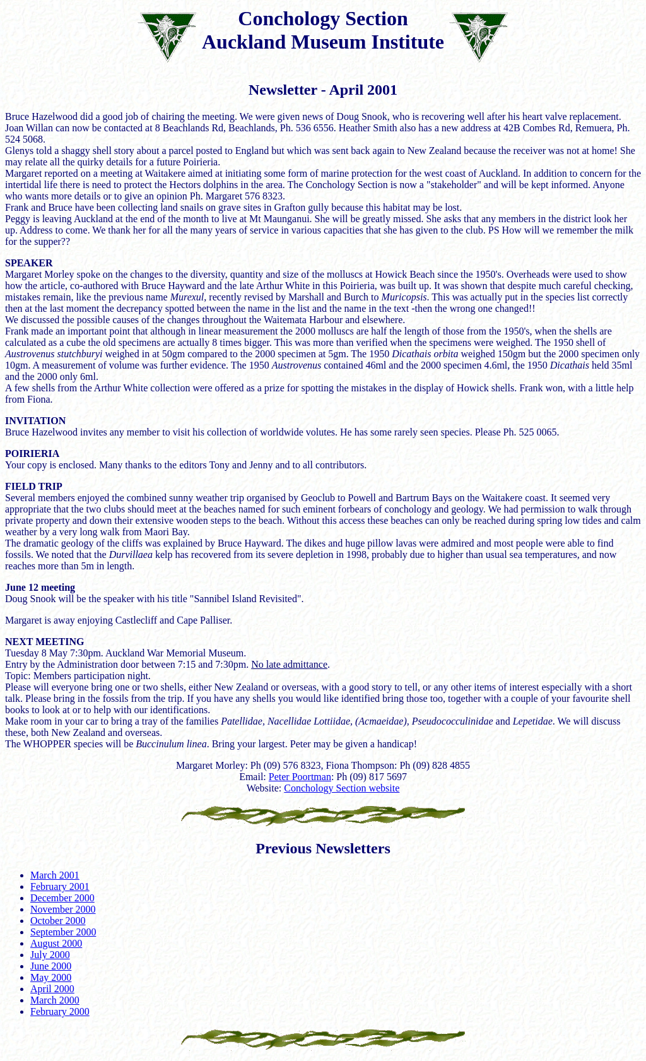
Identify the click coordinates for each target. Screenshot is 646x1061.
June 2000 (50, 966)
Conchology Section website (341, 788)
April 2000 (52, 988)
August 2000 (56, 943)
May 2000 (50, 977)
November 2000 (63, 909)
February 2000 (60, 1011)
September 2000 (63, 932)
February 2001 (60, 886)
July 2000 (50, 954)
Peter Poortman (300, 776)
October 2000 (58, 920)
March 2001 (54, 875)
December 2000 (62, 897)
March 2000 (54, 1000)
